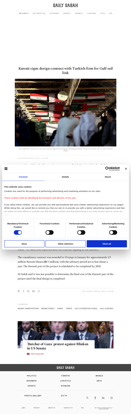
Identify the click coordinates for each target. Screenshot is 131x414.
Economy (54, 13)
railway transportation (28, 308)
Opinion (65, 386)
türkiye (69, 308)
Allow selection (65, 244)
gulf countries (106, 308)
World (99, 376)
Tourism (91, 13)
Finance (79, 13)
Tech (102, 13)
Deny (24, 244)
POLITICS (32, 376)
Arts (99, 381)
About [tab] (108, 176)
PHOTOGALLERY (37, 354)
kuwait (60, 308)
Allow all (107, 244)
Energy (67, 13)
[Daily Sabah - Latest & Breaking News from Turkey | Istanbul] (65, 5)
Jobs (23, 408)
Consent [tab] (23, 176)
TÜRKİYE (65, 376)
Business (24, 13)
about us (51, 408)
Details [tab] (65, 176)
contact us (68, 408)
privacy (37, 408)
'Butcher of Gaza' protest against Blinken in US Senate (58, 346)
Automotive (39, 13)
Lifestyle (65, 381)
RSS (82, 408)
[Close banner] (126, 169)
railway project (48, 308)
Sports (32, 386)
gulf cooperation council (86, 308)
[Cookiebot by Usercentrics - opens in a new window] (107, 168)
